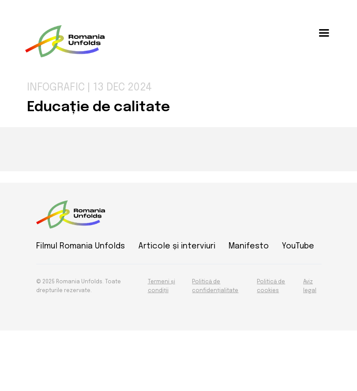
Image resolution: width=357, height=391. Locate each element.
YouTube (298, 246)
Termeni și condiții (161, 286)
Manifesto (249, 246)
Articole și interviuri (176, 246)
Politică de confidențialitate (215, 286)
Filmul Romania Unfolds (80, 246)
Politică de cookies (271, 286)
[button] (324, 33)
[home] (65, 41)
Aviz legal (309, 286)
